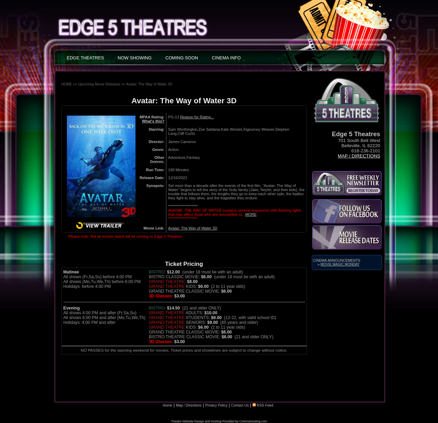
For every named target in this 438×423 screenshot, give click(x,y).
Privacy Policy (216, 405)
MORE (251, 214)
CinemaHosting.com (253, 421)
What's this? (153, 121)
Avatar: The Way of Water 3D (149, 84)
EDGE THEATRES (85, 57)
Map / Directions (359, 155)
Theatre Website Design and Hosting (196, 421)
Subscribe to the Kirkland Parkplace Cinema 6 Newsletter (347, 183)
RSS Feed (262, 405)
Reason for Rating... (197, 117)
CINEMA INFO (226, 57)
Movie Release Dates (347, 237)
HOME (66, 84)
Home (167, 405)
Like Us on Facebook (347, 211)
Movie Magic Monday (340, 264)
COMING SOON (181, 57)
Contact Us (240, 405)
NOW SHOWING (135, 57)
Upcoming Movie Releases (99, 84)
